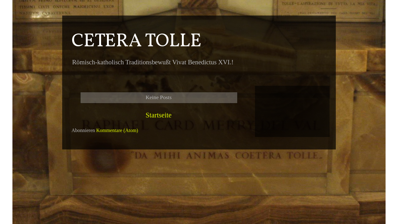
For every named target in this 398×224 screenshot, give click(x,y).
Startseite (158, 115)
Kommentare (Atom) (117, 130)
